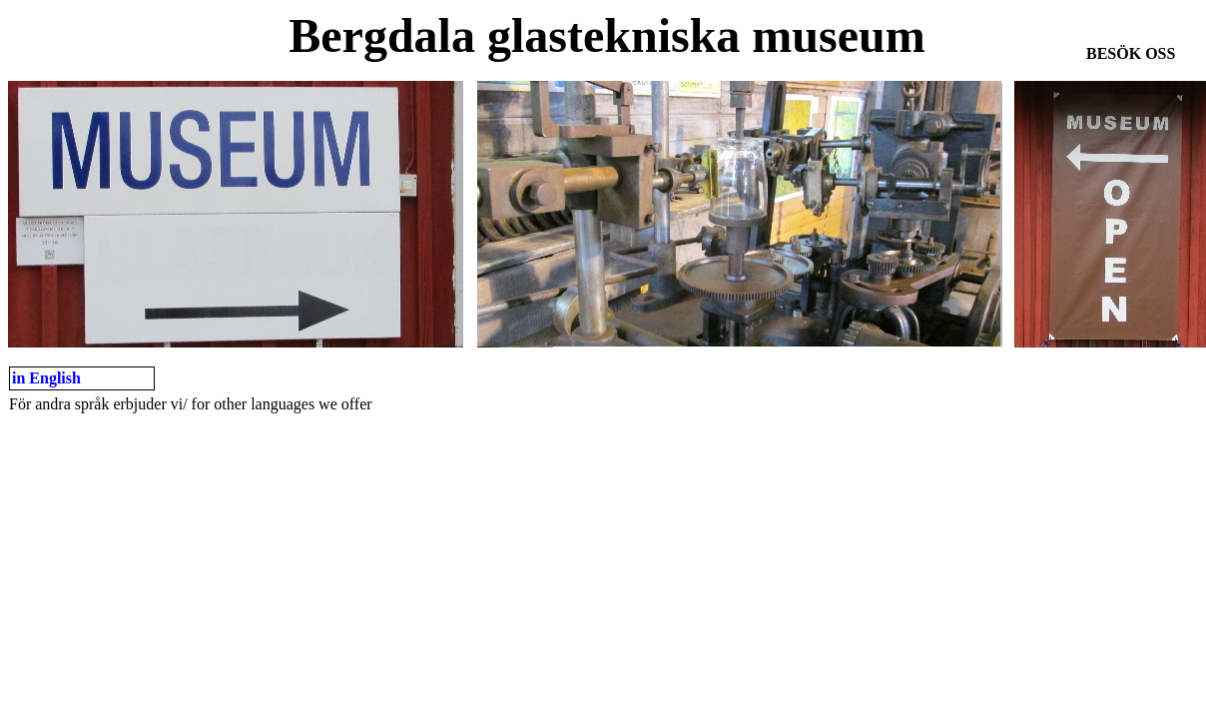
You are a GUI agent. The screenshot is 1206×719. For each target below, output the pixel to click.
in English (46, 377)
